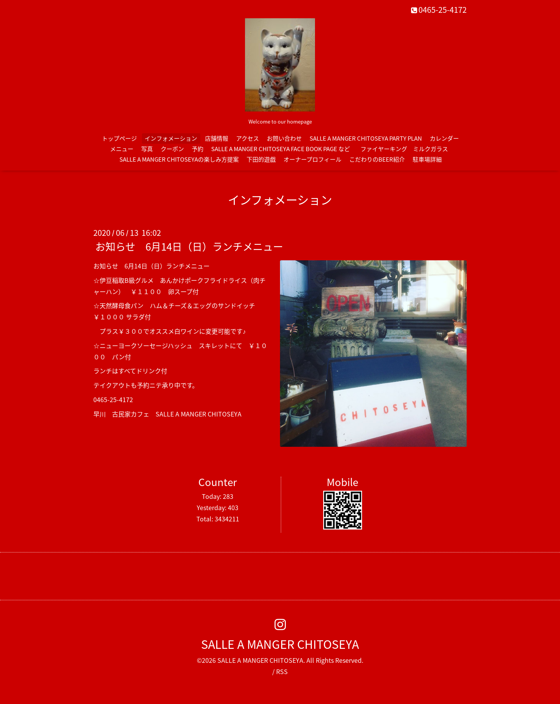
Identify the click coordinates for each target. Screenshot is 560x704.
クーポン (172, 149)
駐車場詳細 (427, 159)
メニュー (121, 149)
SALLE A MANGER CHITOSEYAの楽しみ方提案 (179, 159)
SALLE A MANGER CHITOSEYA (280, 644)
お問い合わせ (284, 138)
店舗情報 (216, 138)
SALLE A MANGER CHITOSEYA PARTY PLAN (366, 138)
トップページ (119, 138)
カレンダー (444, 138)
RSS (282, 671)
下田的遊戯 (261, 159)
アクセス (247, 138)
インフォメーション (171, 138)
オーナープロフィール (312, 159)
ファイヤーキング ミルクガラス (407, 149)
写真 (147, 149)
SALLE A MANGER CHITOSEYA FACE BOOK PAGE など (280, 149)
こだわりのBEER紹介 (377, 159)
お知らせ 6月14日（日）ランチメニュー (189, 246)
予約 (197, 149)
